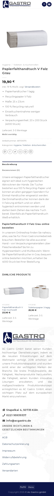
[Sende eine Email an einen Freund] (20, 151)
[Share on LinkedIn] (30, 151)
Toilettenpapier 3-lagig (39, 307)
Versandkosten (32, 87)
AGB (4, 437)
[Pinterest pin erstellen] (25, 151)
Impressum (8, 450)
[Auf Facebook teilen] (10, 151)
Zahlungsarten (11, 464)
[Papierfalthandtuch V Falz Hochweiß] (14, 291)
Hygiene (6, 65)
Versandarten (10, 470)
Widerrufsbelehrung (14, 457)
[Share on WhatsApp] (4, 151)
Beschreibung (9, 164)
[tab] (27, 164)
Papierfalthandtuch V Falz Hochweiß (12, 308)
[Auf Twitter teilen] (15, 151)
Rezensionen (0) (11, 170)
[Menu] (44, 4)
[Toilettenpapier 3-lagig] (40, 291)
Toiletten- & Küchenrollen (26, 65)
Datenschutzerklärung (15, 444)
